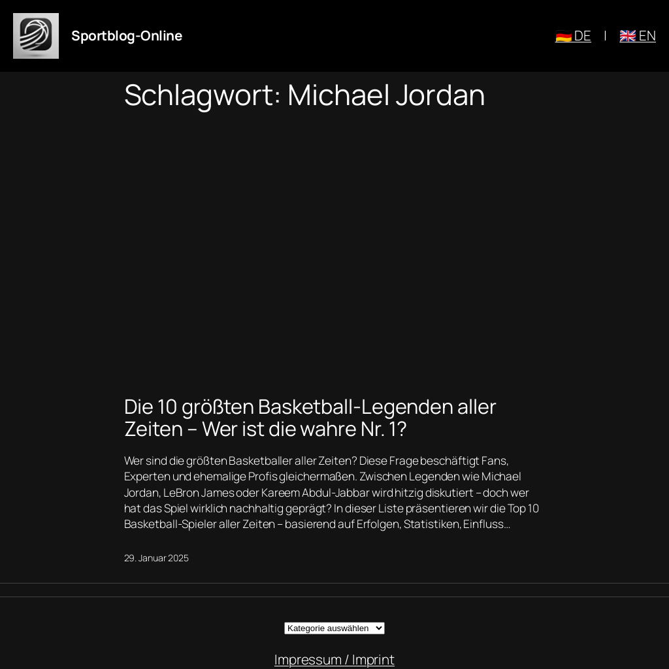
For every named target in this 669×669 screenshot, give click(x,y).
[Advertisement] (335, 249)
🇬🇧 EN (637, 35)
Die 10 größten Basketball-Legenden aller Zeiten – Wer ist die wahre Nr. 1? (310, 417)
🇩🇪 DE (573, 35)
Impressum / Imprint (334, 659)
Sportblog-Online (126, 35)
